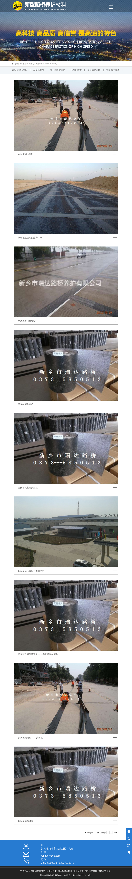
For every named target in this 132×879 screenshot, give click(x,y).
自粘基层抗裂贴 (51, 64)
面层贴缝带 (38, 70)
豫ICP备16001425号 (81, 875)
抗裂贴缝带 (76, 70)
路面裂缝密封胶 (57, 70)
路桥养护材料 (93, 70)
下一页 (103, 832)
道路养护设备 (112, 70)
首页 (32, 64)
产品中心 (39, 64)
